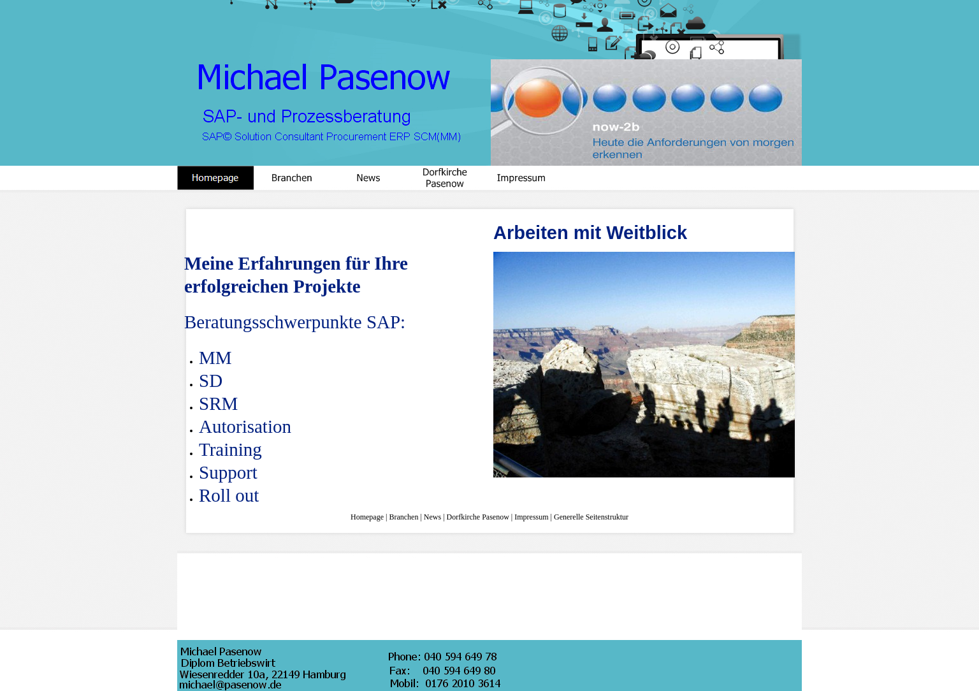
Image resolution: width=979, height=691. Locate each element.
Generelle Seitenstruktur (591, 517)
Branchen (403, 517)
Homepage (367, 517)
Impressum (531, 517)
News (432, 517)
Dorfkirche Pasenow (478, 517)
